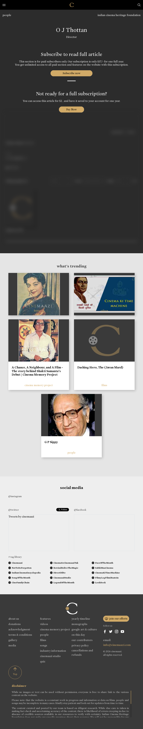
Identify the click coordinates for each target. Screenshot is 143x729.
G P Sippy (51, 442)
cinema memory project (39, 385)
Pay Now (71, 109)
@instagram (15, 496)
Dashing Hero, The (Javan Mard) (100, 367)
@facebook (80, 509)
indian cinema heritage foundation (119, 15)
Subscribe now (72, 73)
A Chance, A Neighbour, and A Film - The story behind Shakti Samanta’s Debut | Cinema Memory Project (37, 371)
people (7, 15)
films (104, 385)
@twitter (13, 509)
